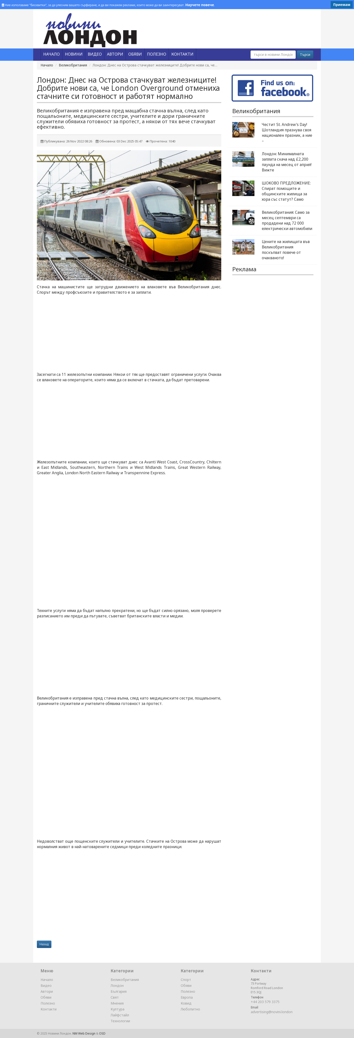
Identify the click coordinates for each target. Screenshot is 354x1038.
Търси (305, 54)
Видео (46, 985)
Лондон (117, 985)
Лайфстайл (120, 1015)
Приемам (341, 4)
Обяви (46, 997)
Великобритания (73, 65)
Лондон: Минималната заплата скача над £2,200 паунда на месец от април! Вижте (286, 162)
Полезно (48, 1003)
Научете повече (199, 4)
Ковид (186, 1003)
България (119, 991)
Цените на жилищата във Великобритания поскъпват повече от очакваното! (286, 249)
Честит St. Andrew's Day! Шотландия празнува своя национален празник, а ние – (287, 132)
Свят (115, 997)
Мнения (117, 1003)
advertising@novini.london (272, 1011)
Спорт (186, 979)
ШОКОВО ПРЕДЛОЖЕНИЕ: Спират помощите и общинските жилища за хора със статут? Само (286, 191)
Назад (44, 944)
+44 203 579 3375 (265, 1001)
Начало (47, 65)
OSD (102, 1033)
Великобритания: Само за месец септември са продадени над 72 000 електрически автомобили (287, 220)
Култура (117, 1009)
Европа (187, 997)
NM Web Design (84, 1033)
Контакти (49, 1009)
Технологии (120, 1021)
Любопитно (190, 1009)
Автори (47, 991)
